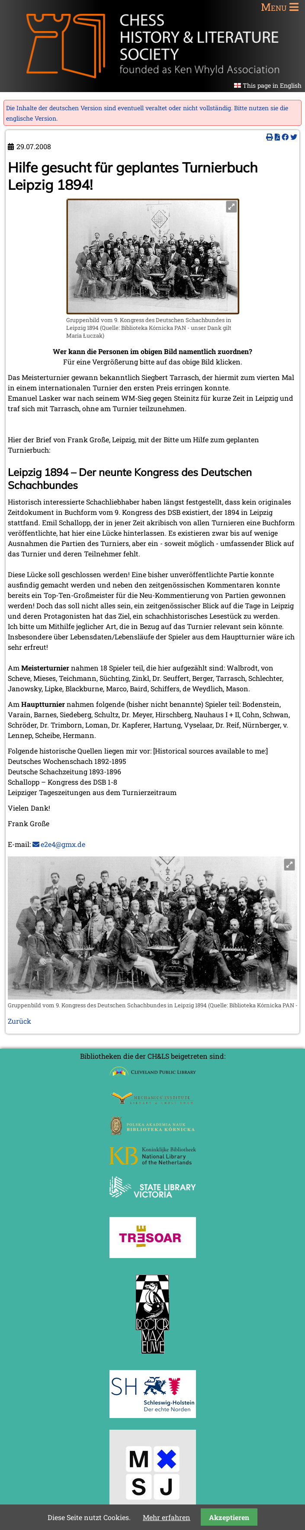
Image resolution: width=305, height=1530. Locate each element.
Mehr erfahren (166, 1517)
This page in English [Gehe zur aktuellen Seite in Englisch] (272, 85)
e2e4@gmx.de (63, 844)
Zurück (19, 1020)
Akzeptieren (229, 1517)
